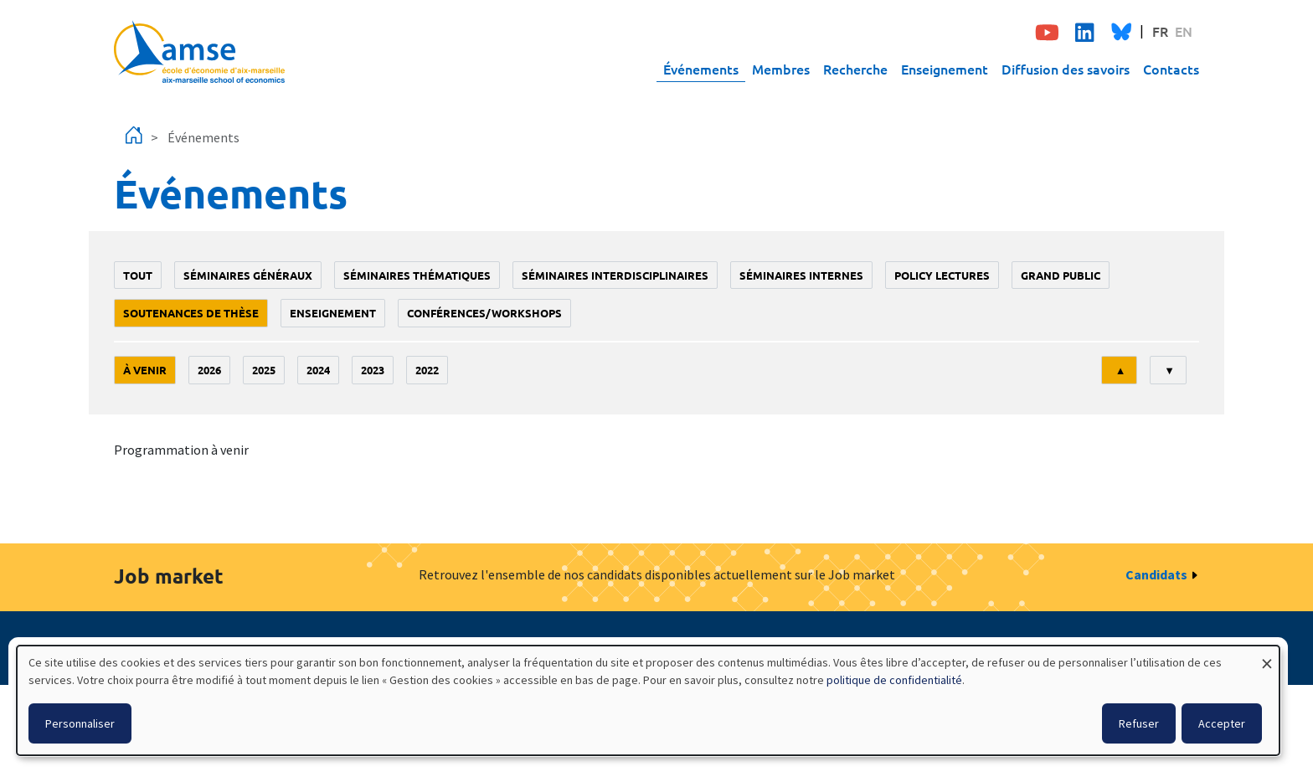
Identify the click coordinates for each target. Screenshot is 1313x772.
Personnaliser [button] (80, 723)
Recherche (855, 68)
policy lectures (942, 275)
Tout (137, 275)
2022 (427, 370)
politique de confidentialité (894, 679)
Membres (781, 68)
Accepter (1221, 723)
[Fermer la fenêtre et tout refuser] (1267, 656)
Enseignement (944, 68)
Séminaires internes (801, 275)
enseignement (333, 313)
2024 (318, 370)
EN (1183, 31)
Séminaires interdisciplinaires (615, 275)
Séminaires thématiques (417, 275)
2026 (209, 370)
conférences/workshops (484, 313)
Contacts (1171, 68)
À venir (145, 370)
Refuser (1139, 723)
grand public (1060, 275)
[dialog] (648, 700)
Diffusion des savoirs (1065, 68)
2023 (372, 370)
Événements (701, 68)
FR (1160, 31)
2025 (263, 370)
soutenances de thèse (191, 313)
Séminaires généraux (247, 275)
